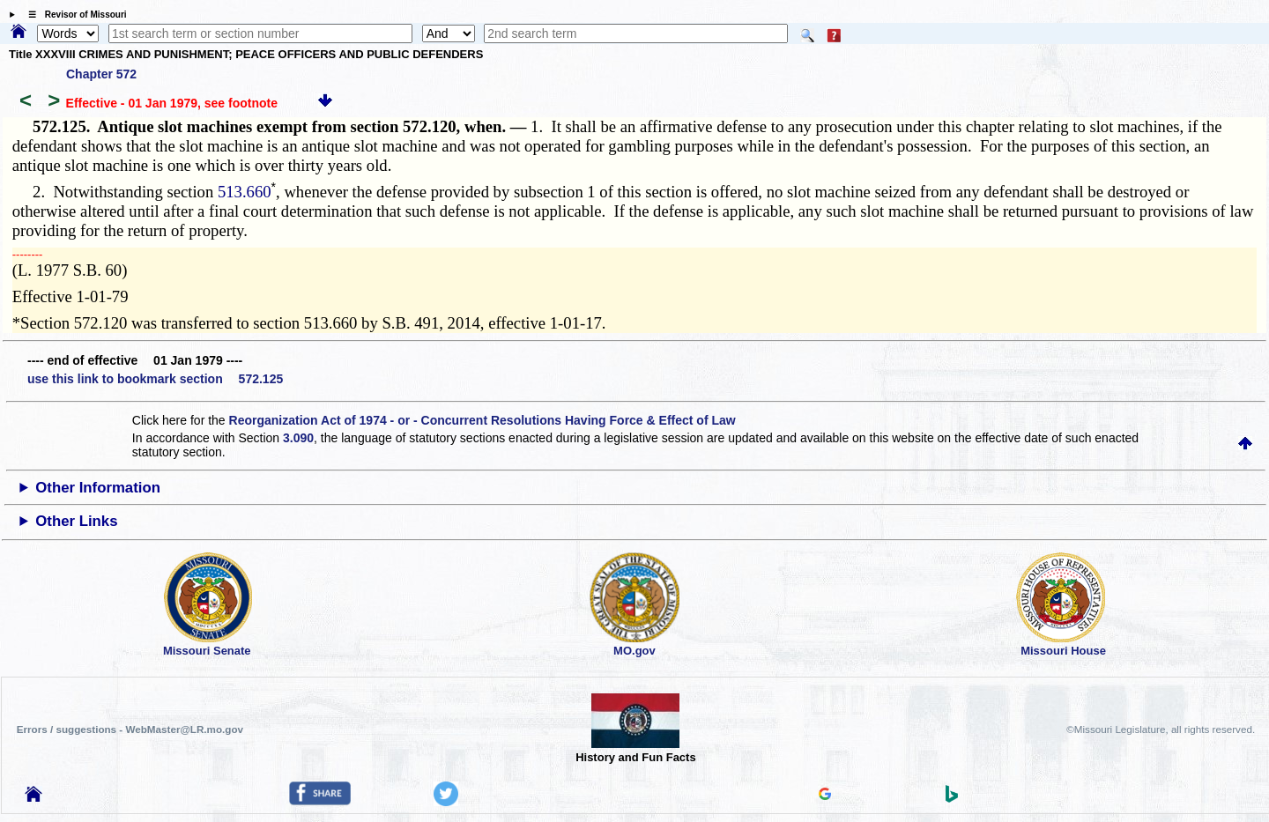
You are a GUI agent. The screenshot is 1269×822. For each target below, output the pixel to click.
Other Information (97, 487)
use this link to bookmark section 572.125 (155, 379)
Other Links (76, 521)
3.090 (298, 438)
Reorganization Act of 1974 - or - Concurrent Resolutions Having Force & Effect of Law (482, 420)
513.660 (244, 191)
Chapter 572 (101, 74)
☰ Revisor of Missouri (73, 14)
